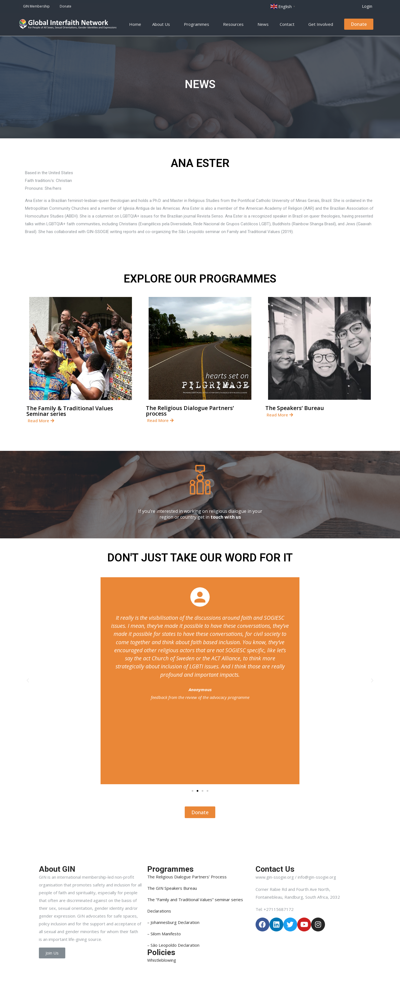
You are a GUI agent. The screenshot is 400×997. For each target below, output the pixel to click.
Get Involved (322, 24)
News (263, 24)
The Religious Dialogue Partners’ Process (187, 876)
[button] (367, 6)
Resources (234, 24)
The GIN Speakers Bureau (172, 888)
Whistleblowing (161, 960)
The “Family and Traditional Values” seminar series (195, 899)
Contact (288, 24)
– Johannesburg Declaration (173, 922)
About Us (162, 24)
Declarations (159, 911)
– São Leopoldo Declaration (173, 945)
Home (135, 24)
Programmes (198, 24)
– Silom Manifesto (164, 933)
